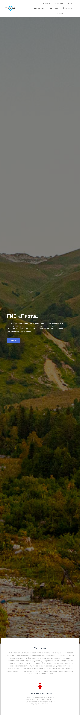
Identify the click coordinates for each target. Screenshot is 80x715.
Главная (46, 4)
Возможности (39, 8)
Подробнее (13, 340)
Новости (59, 4)
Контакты (61, 13)
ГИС (69, 4)
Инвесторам (67, 8)
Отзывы (54, 8)
